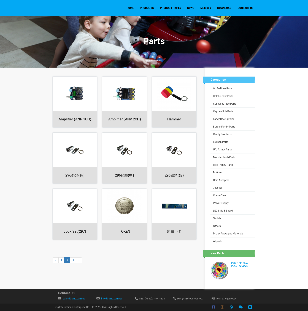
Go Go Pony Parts (223, 88)
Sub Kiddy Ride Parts (224, 103)
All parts (217, 241)
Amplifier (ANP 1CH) (74, 119)
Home (130, 8)
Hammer (174, 119)
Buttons (217, 172)
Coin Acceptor (221, 180)
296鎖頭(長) (75, 175)
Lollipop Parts (220, 141)
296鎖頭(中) (124, 175)
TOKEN (124, 231)
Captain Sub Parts (223, 111)
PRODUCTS (147, 8)
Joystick (217, 187)
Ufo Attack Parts (222, 149)
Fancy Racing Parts (223, 119)
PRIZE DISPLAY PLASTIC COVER (240, 264)
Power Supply (221, 203)
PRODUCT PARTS (170, 8)
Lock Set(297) (75, 231)
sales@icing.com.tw (74, 298)
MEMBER (205, 8)
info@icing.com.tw (111, 298)
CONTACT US (245, 8)
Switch (217, 218)
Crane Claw (219, 195)
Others (217, 226)
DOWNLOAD (224, 8)
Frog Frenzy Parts (223, 164)
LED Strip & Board (223, 210)
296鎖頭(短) (174, 175)
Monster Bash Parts (224, 157)
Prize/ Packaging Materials (228, 233)
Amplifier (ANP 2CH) (124, 119)
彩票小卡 (174, 231)
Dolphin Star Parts (223, 96)
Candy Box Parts (222, 134)
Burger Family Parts (224, 126)
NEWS (190, 8)
